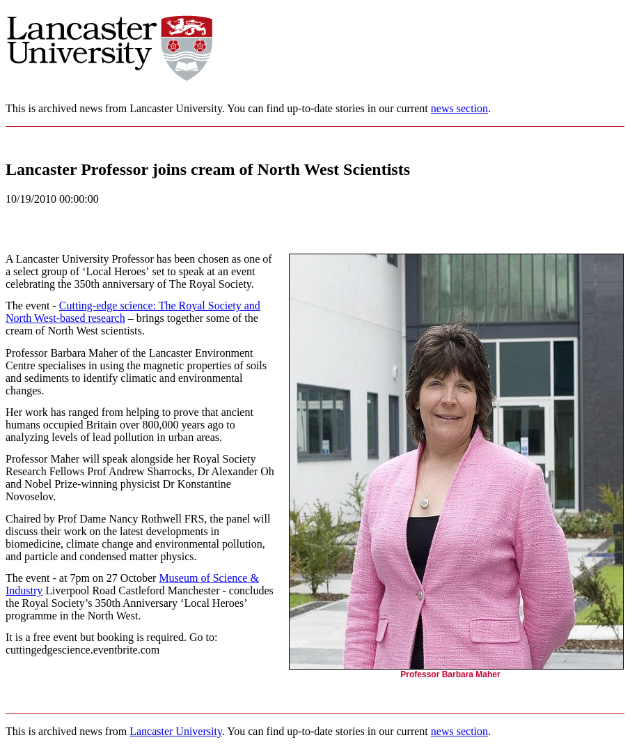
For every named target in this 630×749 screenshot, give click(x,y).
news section (459, 108)
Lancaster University (175, 731)
